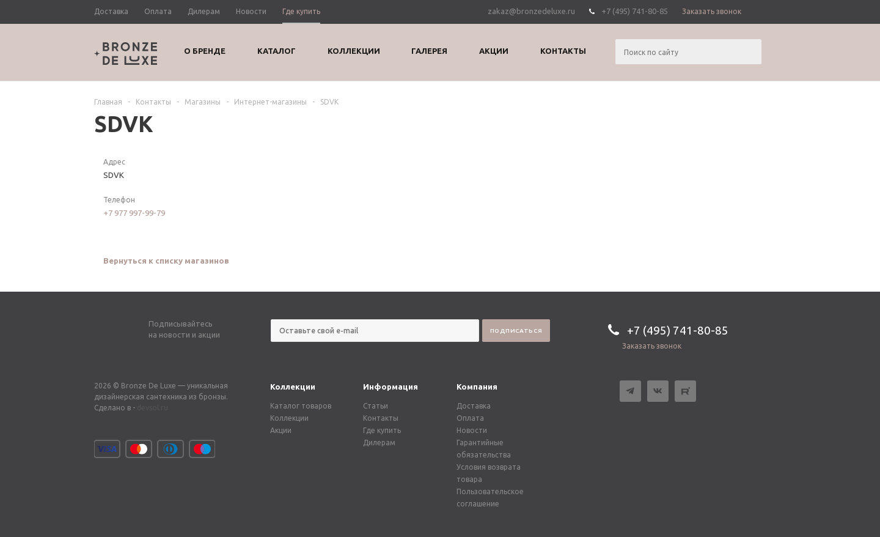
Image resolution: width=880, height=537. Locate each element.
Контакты (380, 418)
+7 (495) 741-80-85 (634, 11)
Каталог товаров (300, 406)
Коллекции (292, 386)
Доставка (474, 406)
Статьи (375, 406)
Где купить (382, 430)
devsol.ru (152, 408)
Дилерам (379, 442)
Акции (281, 430)
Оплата (470, 418)
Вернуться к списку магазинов (166, 260)
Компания (477, 386)
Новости (472, 430)
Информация (390, 386)
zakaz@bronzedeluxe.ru (531, 11)
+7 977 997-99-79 (134, 213)
